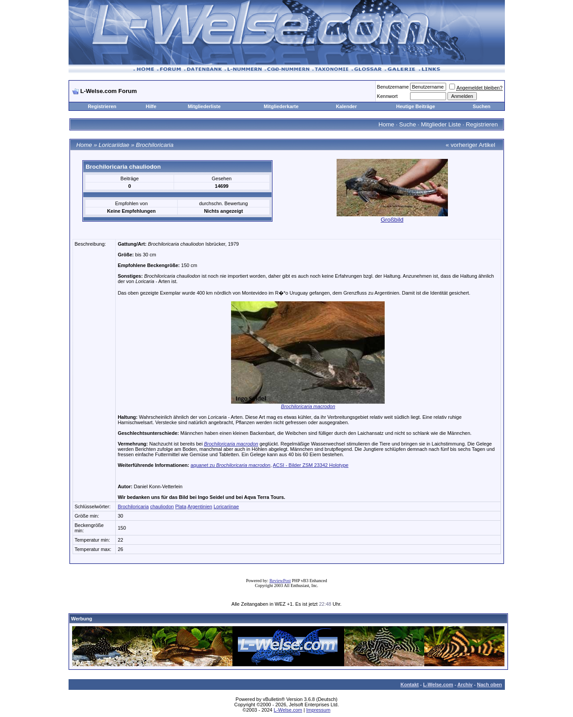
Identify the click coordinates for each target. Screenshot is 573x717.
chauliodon (162, 506)
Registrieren (102, 106)
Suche (407, 124)
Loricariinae (226, 506)
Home (386, 124)
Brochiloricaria (154, 145)
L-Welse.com (438, 684)
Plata (180, 506)
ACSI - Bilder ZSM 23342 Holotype (311, 465)
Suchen (482, 106)
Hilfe (151, 106)
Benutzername (393, 86)
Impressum (318, 710)
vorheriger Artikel (473, 145)
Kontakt (409, 684)
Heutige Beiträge (415, 106)
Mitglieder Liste (441, 124)
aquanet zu (230, 465)
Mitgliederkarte (281, 106)
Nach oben (489, 684)
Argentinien (199, 506)
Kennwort (387, 96)
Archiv (464, 684)
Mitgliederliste (204, 106)
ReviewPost (280, 580)
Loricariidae (114, 145)
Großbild (392, 219)
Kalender (346, 106)
